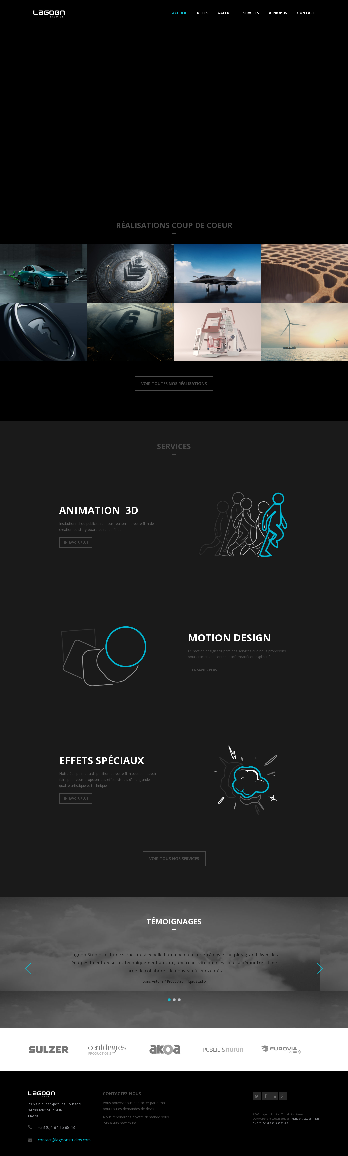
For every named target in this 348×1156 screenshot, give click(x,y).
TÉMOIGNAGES (174, 921)
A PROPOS (278, 12)
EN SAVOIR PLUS (75, 542)
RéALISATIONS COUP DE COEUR (174, 225)
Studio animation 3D (275, 1123)
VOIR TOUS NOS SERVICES (174, 858)
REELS (202, 12)
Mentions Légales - (303, 1118)
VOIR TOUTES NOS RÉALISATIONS (174, 383)
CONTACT (306, 12)
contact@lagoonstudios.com (64, 1140)
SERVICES (251, 12)
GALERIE (225, 12)
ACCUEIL (179, 12)
